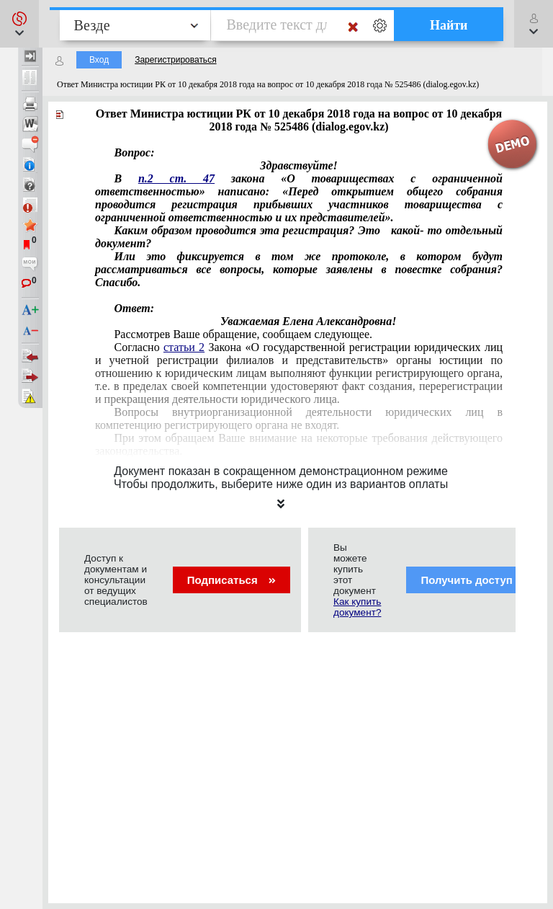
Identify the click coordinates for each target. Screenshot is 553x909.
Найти (449, 25)
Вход (99, 60)
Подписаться (231, 580)
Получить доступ (476, 580)
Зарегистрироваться (175, 60)
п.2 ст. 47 (176, 178)
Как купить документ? (357, 607)
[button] (19, 24)
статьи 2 (183, 347)
